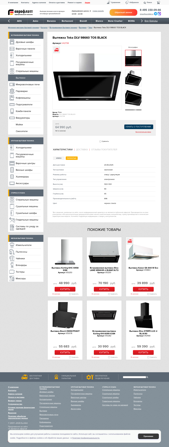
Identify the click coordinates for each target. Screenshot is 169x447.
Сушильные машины (27, 206)
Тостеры (20, 271)
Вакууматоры (23, 117)
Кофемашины (23, 97)
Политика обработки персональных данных (18, 417)
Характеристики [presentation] (63, 150)
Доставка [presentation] (82, 150)
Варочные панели (25, 48)
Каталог (44, 27)
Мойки (19, 124)
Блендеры (21, 265)
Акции (87, 3)
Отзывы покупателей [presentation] (104, 150)
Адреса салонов (39, 3)
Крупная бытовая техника (22, 141)
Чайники (20, 258)
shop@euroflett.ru (146, 14)
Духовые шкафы (25, 42)
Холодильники (23, 55)
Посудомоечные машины (25, 63)
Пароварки (22, 91)
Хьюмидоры (22, 176)
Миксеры (21, 278)
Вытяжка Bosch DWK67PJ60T (65, 331)
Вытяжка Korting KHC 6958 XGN (65, 269)
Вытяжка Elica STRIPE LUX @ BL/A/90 (143, 332)
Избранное (134, 2)
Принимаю (148, 436)
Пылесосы (21, 251)
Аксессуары (22, 183)
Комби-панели (23, 111)
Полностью (71, 158)
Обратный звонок (123, 12)
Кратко (58, 158)
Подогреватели (24, 104)
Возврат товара (15, 401)
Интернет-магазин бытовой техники (23, 27)
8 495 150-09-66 (150, 10)
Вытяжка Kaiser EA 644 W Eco (143, 268)
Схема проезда (98, 11)
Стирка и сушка (18, 193)
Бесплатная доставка (143, 132)
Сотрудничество (15, 404)
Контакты (25, 3)
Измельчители (23, 245)
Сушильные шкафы (26, 213)
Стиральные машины (27, 71)
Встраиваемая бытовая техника (63, 27)
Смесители (22, 131)
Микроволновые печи (28, 84)
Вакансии (12, 413)
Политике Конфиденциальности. (86, 438)
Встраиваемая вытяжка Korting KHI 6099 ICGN (104, 332)
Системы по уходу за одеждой (27, 227)
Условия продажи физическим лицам (21, 408)
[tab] (63, 150)
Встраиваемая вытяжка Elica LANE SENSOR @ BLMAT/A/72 (104, 269)
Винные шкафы (24, 170)
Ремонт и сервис (75, 3)
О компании (13, 3)
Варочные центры (25, 163)
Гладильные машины (27, 219)
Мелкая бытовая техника (22, 238)
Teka (90, 27)
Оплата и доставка (57, 3)
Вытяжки (83, 27)
